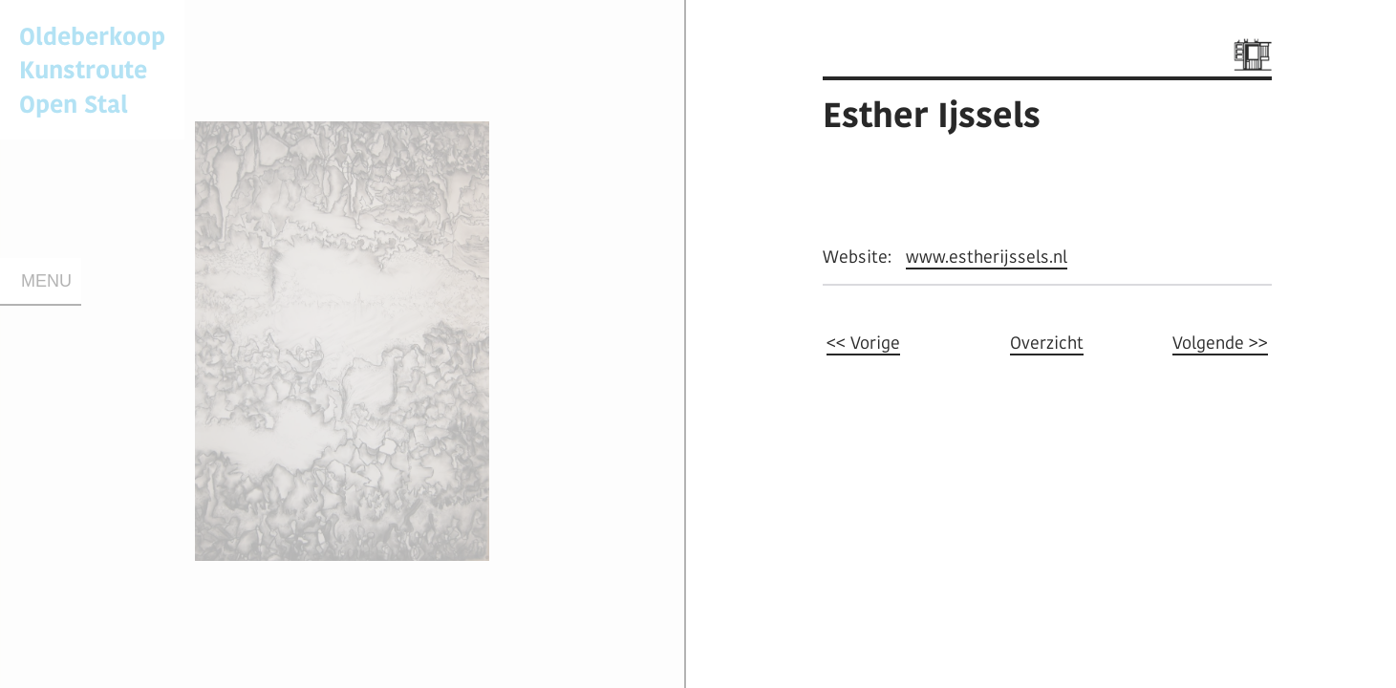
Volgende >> (1220, 342)
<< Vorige (863, 342)
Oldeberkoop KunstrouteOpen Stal (92, 69)
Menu (46, 280)
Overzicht (1047, 342)
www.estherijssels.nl (986, 256)
